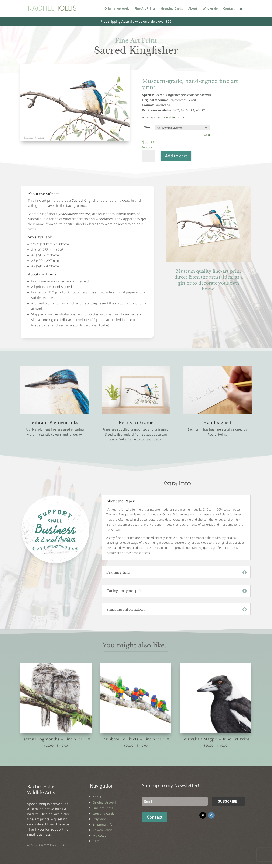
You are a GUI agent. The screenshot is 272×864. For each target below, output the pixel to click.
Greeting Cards (172, 8)
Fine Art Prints (144, 8)
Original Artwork (116, 8)
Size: (147, 127)
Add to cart (176, 156)
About (192, 8)
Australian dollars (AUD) (170, 117)
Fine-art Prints (103, 808)
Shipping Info (102, 824)
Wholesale (210, 8)
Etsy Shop (100, 819)
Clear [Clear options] (207, 134)
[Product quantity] (148, 156)
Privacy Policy (102, 830)
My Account (101, 835)
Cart (96, 841)
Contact (229, 8)
